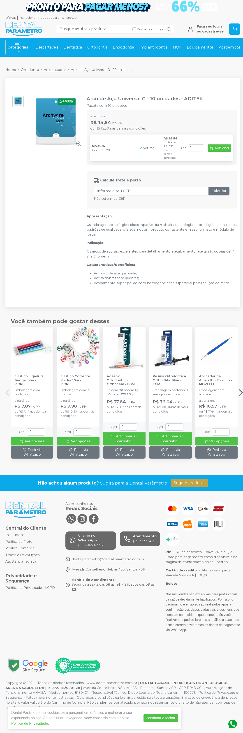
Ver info (146, 148)
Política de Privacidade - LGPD (30, 588)
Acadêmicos (229, 47)
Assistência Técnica (20, 562)
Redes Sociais (48, 17)
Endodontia (123, 47)
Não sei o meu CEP (109, 199)
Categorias (17, 47)
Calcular (219, 191)
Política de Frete (18, 542)
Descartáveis (47, 47)
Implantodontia (153, 47)
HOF (177, 47)
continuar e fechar (160, 718)
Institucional (27, 17)
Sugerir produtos (189, 483)
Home (10, 70)
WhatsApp (69, 17)
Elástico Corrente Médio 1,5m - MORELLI (75, 380)
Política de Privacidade (29, 723)
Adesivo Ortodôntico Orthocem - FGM (121, 380)
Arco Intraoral (55, 70)
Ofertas (10, 17)
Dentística (73, 47)
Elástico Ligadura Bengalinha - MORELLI (29, 380)
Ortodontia (97, 47)
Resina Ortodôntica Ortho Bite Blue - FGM (169, 380)
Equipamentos (200, 47)
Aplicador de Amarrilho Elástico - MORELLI (215, 380)
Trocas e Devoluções (22, 555)
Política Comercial (20, 548)
